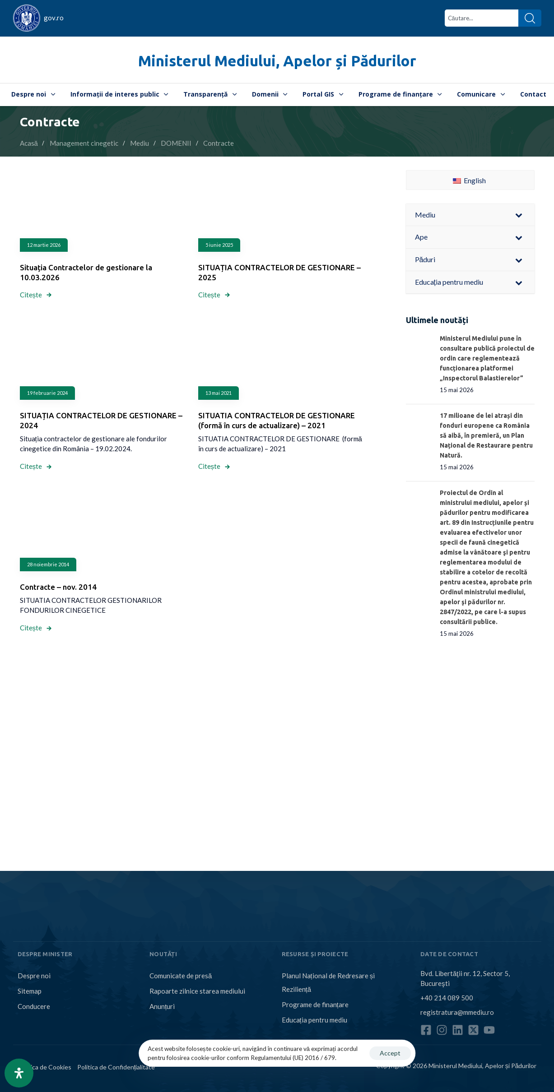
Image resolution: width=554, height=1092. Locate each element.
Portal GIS (323, 94)
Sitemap (30, 991)
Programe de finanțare (400, 94)
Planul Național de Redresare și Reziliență (328, 982)
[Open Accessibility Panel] (19, 1073)
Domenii (270, 94)
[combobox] (481, 18)
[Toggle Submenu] (519, 215)
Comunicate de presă (180, 976)
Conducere (34, 1006)
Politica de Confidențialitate (116, 1067)
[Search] (529, 18)
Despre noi (33, 94)
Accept (390, 1053)
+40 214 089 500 (446, 998)
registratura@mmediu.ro (457, 1012)
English (469, 180)
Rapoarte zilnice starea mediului (197, 991)
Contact (533, 94)
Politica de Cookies (44, 1067)
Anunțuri (162, 1006)
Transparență (210, 94)
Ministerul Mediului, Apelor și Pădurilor (277, 60)
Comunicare (481, 94)
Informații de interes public (119, 94)
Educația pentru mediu (314, 1020)
